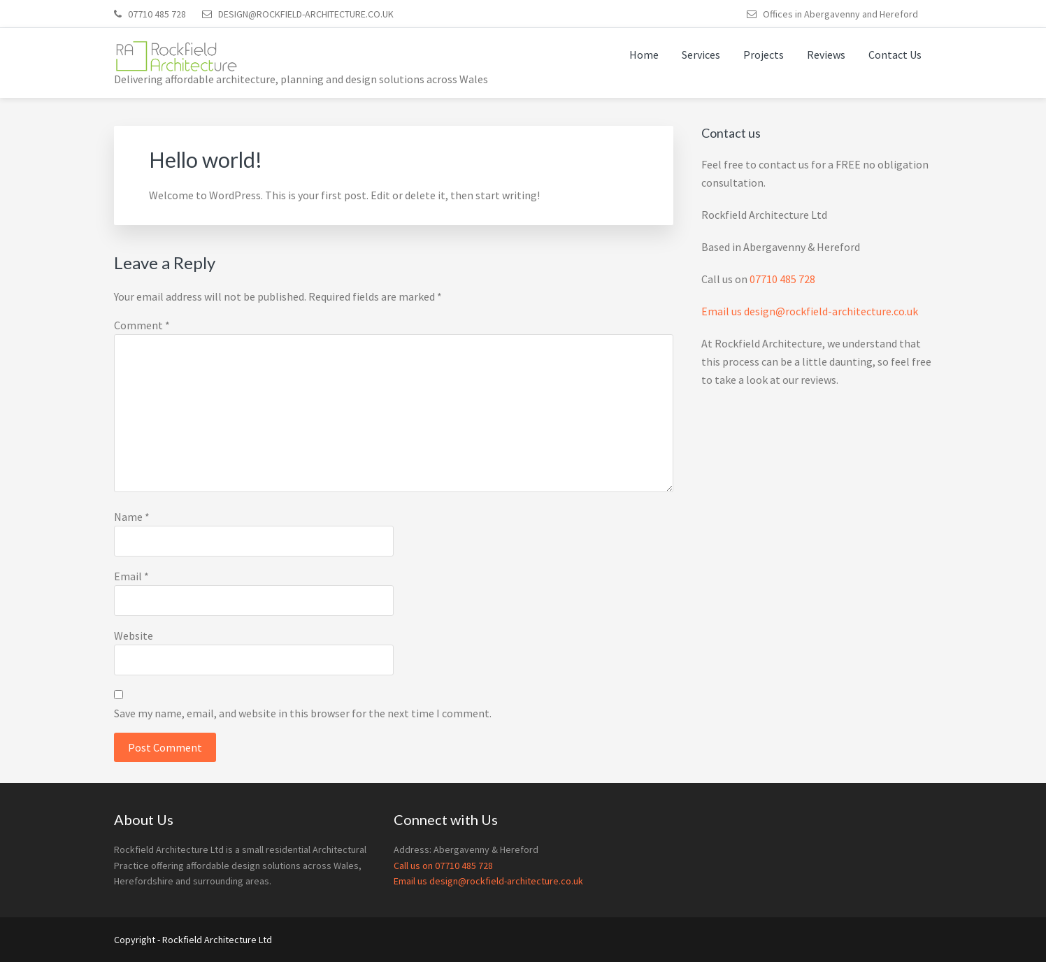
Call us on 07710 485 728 (443, 865)
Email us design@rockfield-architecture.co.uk (809, 311)
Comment (142, 325)
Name (132, 517)
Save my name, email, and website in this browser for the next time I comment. (303, 713)
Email (131, 576)
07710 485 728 (782, 279)
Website (133, 635)
